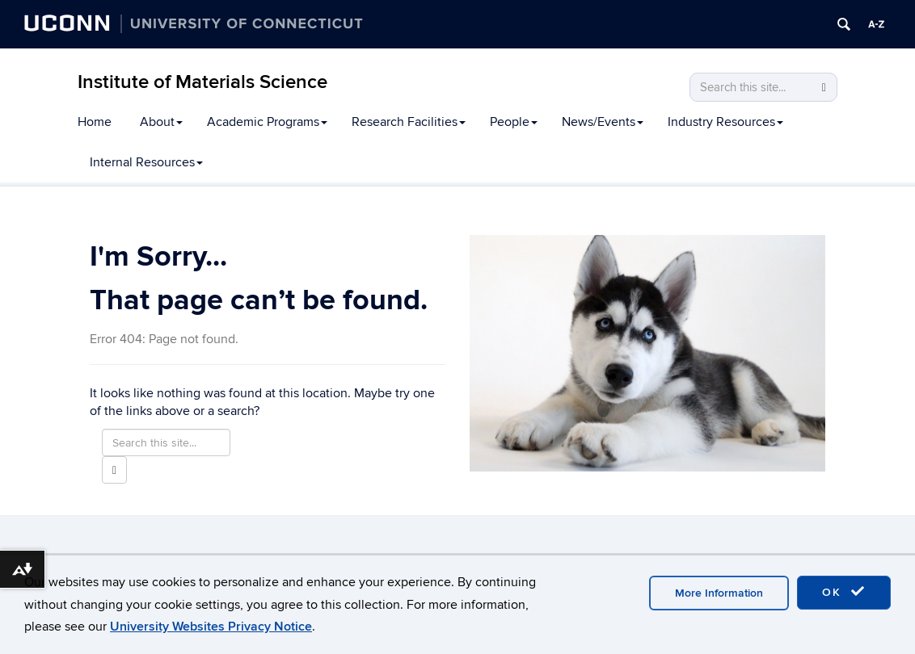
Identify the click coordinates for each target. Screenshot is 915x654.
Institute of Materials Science (202, 82)
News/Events (602, 122)
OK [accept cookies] (844, 592)
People (514, 122)
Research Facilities (409, 122)
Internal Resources (146, 162)
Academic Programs (267, 122)
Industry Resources (725, 122)
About (161, 122)
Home (95, 122)
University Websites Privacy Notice (211, 626)
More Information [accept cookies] (719, 593)
